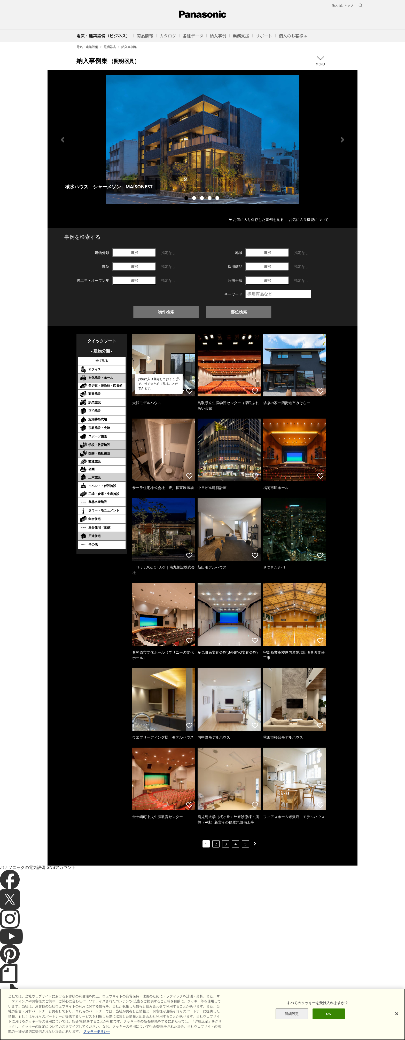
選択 (134, 252)
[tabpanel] (202, 139)
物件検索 (166, 312)
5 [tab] (218, 198)
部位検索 (239, 312)
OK (328, 1023)
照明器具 (110, 47)
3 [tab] (202, 198)
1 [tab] (187, 198)
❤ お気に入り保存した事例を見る (256, 219)
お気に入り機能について (309, 219)
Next (342, 139)
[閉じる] (396, 1022)
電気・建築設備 (87, 47)
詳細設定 (292, 1023)
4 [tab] (210, 198)
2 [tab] (194, 198)
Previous (62, 139)
